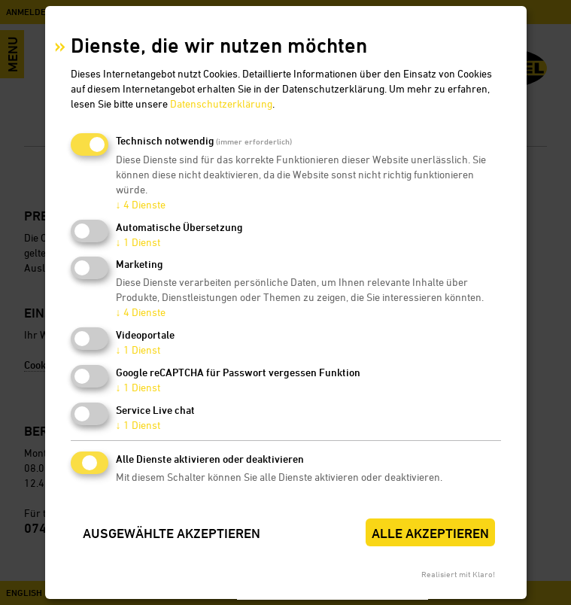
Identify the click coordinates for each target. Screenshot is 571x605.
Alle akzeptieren (430, 533)
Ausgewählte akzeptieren (171, 533)
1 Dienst (138, 242)
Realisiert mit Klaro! (458, 574)
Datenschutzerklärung (221, 103)
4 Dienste (141, 204)
